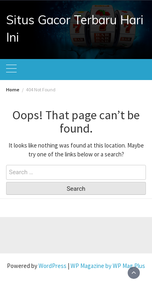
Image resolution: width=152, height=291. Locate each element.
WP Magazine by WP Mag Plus (108, 266)
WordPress (52, 266)
